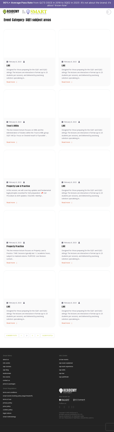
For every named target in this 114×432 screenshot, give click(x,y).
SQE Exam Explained (66, 363)
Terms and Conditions (10, 392)
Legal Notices (7, 413)
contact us (6, 380)
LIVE (8, 65)
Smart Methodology (9, 417)
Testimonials (7, 373)
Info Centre (6, 363)
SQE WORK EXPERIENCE (66, 366)
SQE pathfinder (64, 377)
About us (6, 359)
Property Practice (15, 246)
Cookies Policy (7, 410)
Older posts (47, 335)
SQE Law (61, 373)
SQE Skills (62, 370)
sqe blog (6, 370)
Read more (11, 82)
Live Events (6, 377)
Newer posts (11, 335)
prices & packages (9, 384)
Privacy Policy (7, 403)
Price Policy (7, 406)
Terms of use (7, 399)
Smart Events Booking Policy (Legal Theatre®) (18, 396)
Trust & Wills (13, 125)
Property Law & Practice (18, 186)
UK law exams (63, 359)
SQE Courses (7, 366)
